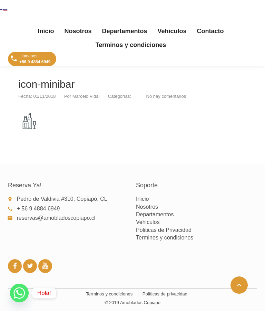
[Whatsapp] (19, 293)
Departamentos (124, 31)
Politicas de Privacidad (164, 230)
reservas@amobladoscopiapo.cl (56, 218)
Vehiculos (172, 31)
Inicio (46, 31)
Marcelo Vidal (86, 96)
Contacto (210, 31)
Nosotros (77, 31)
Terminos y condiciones (131, 44)
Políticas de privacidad (165, 293)
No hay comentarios (166, 96)
